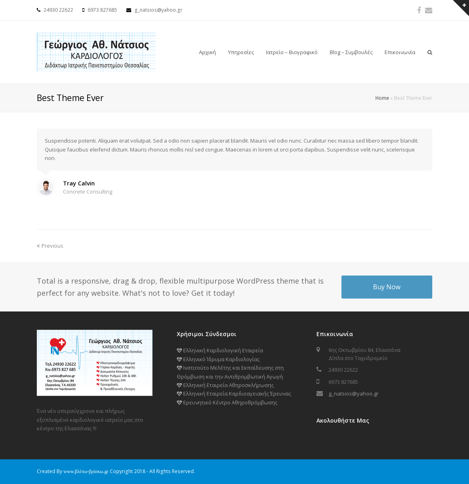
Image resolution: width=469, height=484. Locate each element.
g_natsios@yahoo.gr (354, 393)
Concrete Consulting (87, 191)
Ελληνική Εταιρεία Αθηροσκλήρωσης (225, 385)
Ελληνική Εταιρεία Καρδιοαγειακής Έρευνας (234, 393)
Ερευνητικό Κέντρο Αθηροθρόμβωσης (227, 402)
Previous (50, 245)
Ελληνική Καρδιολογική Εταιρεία (220, 350)
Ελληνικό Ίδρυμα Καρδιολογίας (218, 359)
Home (382, 98)
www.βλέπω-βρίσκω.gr (86, 471)
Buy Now (386, 286)
